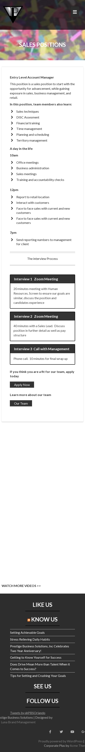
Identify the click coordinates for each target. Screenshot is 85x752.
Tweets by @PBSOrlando (27, 713)
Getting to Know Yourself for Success (35, 657)
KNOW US (44, 619)
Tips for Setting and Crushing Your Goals (38, 676)
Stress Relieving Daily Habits (30, 639)
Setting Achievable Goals (27, 632)
